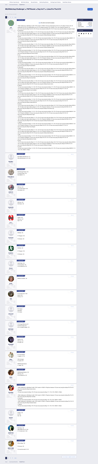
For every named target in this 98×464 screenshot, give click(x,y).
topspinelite (11, 207)
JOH (7, 14)
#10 (73, 276)
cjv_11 (11, 222)
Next (15, 17)
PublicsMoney (11, 176)
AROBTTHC (11, 433)
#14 (73, 337)
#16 (73, 369)
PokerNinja (10, 392)
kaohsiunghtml (89, 26)
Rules (39, 22)
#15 (73, 352)
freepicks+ (10, 253)
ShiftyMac (10, 161)
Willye (10, 359)
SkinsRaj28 (10, 344)
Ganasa (11, 268)
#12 (73, 306)
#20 (73, 440)
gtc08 (10, 283)
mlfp (11, 298)
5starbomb (10, 237)
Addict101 (11, 192)
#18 (73, 410)
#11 (73, 291)
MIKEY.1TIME (11, 448)
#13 (73, 321)
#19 (73, 425)
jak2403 (11, 417)
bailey (11, 377)
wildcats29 (10, 313)
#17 (73, 385)
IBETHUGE (10, 329)
